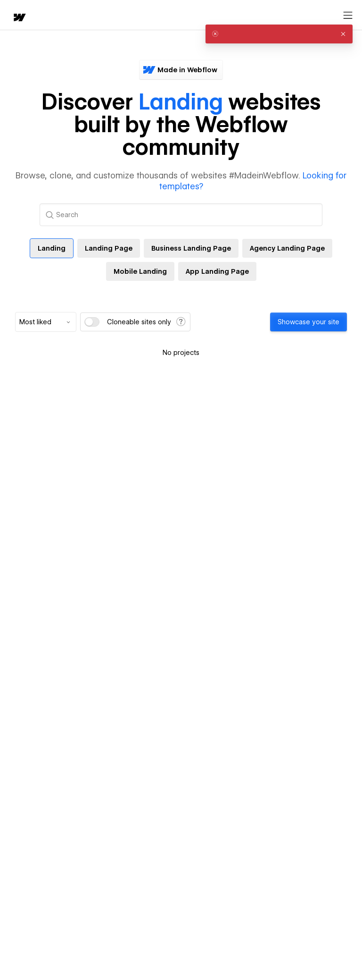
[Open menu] (347, 16)
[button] (343, 34)
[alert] (279, 34)
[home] (18, 18)
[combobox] (45, 322)
